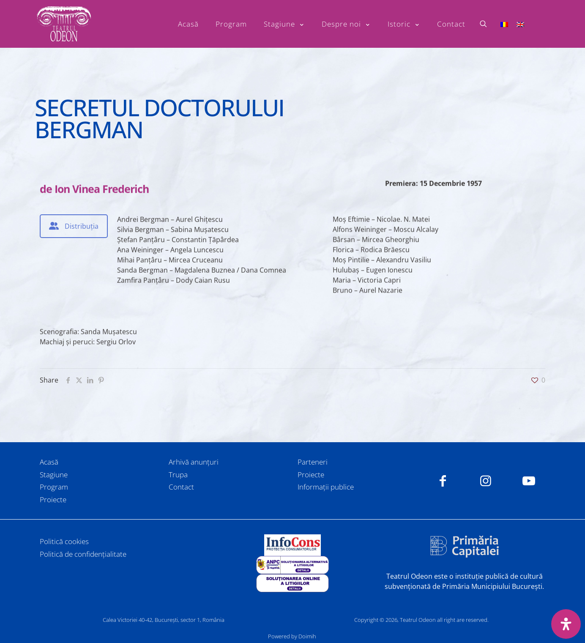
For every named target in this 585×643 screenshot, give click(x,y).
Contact (181, 487)
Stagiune (54, 474)
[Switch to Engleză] (520, 24)
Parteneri (313, 462)
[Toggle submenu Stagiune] (284, 24)
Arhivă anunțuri (194, 462)
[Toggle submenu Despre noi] (346, 24)
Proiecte (53, 499)
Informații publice (326, 487)
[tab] (74, 226)
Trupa (178, 474)
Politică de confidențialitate (83, 554)
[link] (292, 545)
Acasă (49, 462)
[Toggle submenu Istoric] (404, 24)
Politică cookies (64, 541)
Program (54, 487)
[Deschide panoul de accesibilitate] (566, 624)
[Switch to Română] (504, 24)
